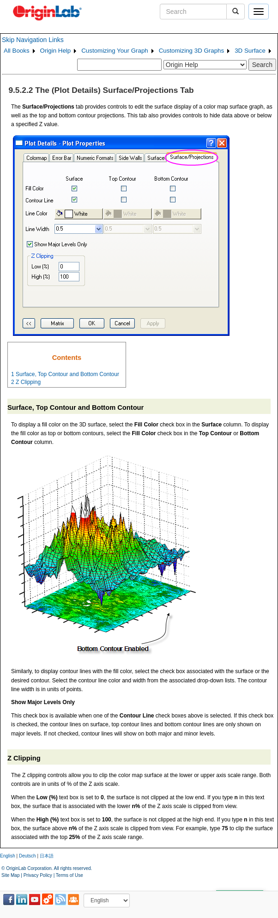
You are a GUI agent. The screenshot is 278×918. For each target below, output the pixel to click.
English (7, 855)
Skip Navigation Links (33, 39)
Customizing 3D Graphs (191, 50)
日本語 (47, 855)
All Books (17, 50)
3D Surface (250, 50)
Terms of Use (69, 875)
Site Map (10, 875)
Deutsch (27, 855)
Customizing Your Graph (114, 50)
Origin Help (55, 50)
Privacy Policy (38, 875)
